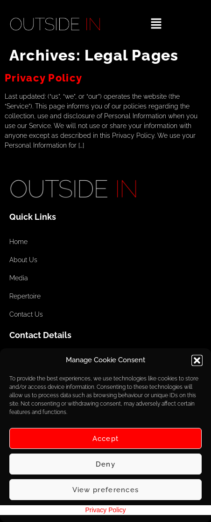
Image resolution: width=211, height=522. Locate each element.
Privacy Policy (43, 78)
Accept (105, 438)
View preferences (105, 490)
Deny (105, 464)
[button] (197, 360)
